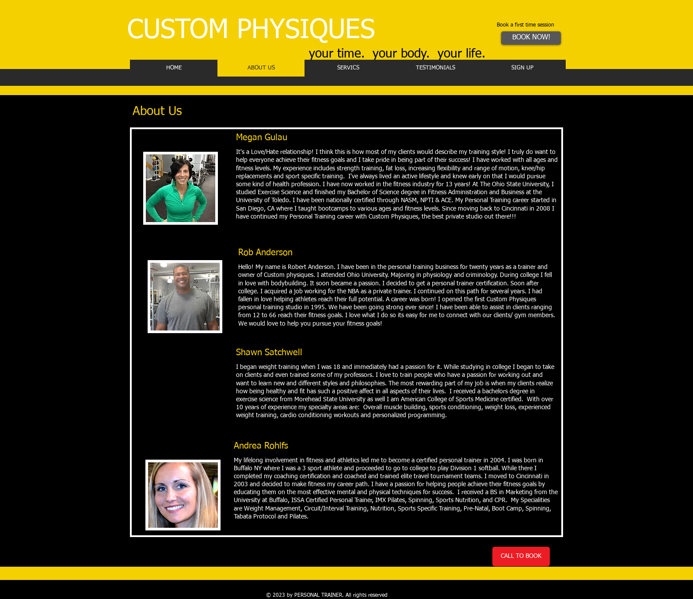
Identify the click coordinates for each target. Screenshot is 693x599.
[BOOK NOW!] (531, 38)
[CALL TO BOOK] (521, 556)
